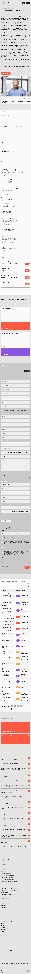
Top (28, 971)
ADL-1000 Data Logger (7, 950)
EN (28, 371)
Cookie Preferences (5, 965)
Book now (27, 263)
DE (25, 371)
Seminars (3, 905)
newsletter (4, 68)
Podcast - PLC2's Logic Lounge (9, 890)
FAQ (2, 972)
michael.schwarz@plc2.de (23, 101)
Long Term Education (6, 903)
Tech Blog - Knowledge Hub (8, 894)
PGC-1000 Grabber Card (7, 954)
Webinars (3, 907)
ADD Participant (6, 520)
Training (5, 5)
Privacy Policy (4, 966)
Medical (3, 931)
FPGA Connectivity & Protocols (9, 881)
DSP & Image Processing (7, 879)
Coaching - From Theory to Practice (10, 888)
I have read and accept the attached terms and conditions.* (15, 537)
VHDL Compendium (6, 892)
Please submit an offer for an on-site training (17, 452)
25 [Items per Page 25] (15, 706)
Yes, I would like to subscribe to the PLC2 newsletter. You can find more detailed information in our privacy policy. (15, 547)
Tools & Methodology (6, 873)
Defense (3, 927)
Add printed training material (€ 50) (20, 511)
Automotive (4, 925)
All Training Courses (6, 869)
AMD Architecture (5, 871)
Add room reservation (23, 507)
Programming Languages (12, 5)
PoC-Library (4, 938)
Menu (27, 3)
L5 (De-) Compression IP (7, 952)
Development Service (6, 921)
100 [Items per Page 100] (21, 706)
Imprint (2, 970)
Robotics (3, 929)
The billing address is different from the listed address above (15, 410)
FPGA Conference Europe (7, 901)
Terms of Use (4, 968)
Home (2, 5)
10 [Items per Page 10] (12, 706)
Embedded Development (7, 877)
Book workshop (6, 73)
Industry (3, 923)
